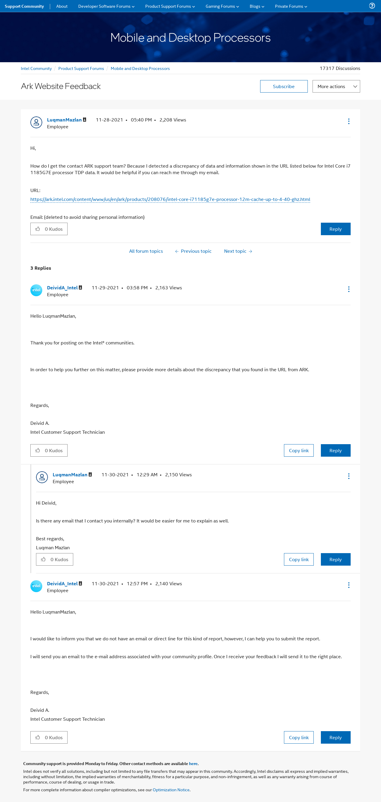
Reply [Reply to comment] (336, 450)
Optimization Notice (171, 789)
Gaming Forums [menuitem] (220, 6)
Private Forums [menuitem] (289, 6)
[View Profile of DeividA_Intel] (64, 287)
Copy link (299, 450)
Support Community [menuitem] (24, 6)
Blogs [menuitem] (255, 6)
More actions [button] (331, 86)
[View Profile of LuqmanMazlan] (66, 119)
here (193, 763)
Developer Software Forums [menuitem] (104, 6)
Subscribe (284, 86)
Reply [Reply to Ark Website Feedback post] (336, 228)
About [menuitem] (62, 6)
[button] (348, 121)
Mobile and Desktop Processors (140, 68)
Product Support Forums (81, 68)
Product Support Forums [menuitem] (168, 6)
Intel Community (36, 68)
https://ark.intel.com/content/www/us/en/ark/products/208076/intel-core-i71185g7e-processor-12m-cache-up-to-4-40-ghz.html (170, 199)
